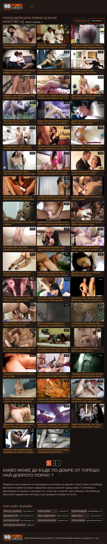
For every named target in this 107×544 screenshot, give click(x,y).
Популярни (96, 21)
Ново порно (81, 21)
